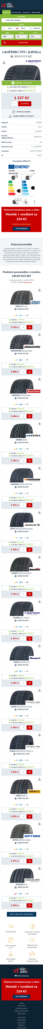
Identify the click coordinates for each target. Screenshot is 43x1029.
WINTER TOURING (21, 840)
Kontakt (21, 1003)
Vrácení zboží (21, 1022)
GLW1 (21, 884)
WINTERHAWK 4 (21, 395)
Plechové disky (16, 12)
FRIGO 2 (21, 796)
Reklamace (21, 1025)
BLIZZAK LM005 (21, 351)
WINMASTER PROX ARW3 (21, 529)
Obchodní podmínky (22, 1008)
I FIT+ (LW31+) (21, 618)
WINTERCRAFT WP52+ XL (21, 751)
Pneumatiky (6, 12)
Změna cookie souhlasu (21, 1011)
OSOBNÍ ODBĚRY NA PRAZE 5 (23, 116)
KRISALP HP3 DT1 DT (21, 573)
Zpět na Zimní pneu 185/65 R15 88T (21, 914)
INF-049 (21, 306)
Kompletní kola (21, 1020)
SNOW (21, 440)
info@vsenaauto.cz (23, 976)
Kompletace (26, 12)
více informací (21, 219)
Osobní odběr (36, 12)
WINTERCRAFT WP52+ (21, 707)
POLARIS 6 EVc (21, 662)
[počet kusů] (14, 103)
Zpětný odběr (21, 1013)
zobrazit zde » (27, 282)
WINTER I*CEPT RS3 (21, 484)
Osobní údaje (21, 1005)
